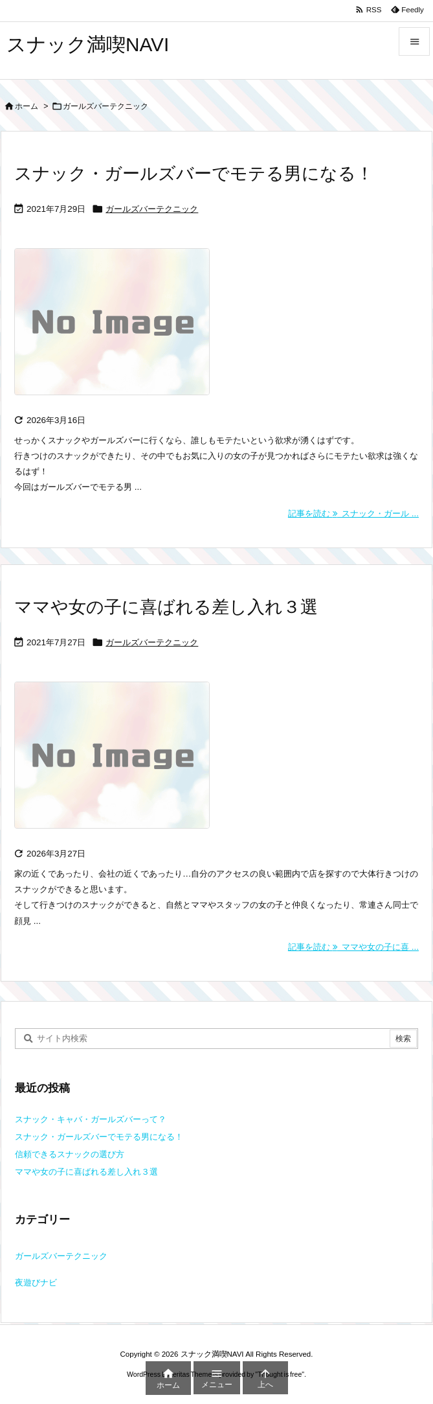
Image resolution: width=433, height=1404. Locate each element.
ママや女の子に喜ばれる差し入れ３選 (166, 607)
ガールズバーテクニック (151, 209)
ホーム (26, 106)
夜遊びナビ (36, 1282)
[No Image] (118, 331)
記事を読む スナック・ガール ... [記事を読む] (353, 513)
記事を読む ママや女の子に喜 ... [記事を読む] (353, 947)
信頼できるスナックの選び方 (69, 1154)
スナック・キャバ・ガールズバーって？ (90, 1119)
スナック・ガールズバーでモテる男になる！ (193, 173)
